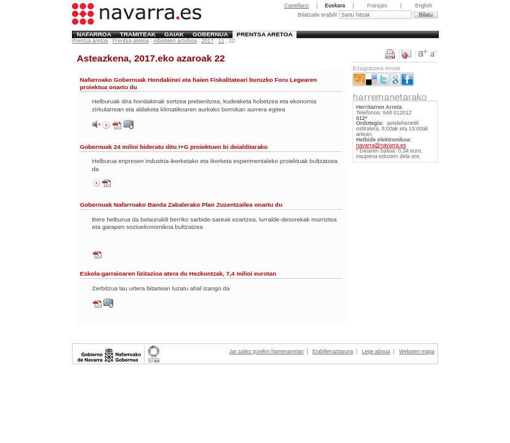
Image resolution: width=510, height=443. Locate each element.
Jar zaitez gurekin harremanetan (266, 351)
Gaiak (174, 34)
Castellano (296, 5)
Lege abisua (376, 351)
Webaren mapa (416, 351)
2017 (207, 41)
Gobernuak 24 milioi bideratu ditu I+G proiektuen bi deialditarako (174, 146)
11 (221, 41)
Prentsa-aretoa (131, 41)
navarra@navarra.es (381, 145)
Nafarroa (94, 34)
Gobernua (210, 34)
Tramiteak (138, 34)
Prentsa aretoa (265, 34)
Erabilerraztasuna (333, 351)
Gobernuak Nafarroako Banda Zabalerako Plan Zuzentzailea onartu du (181, 204)
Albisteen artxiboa (175, 41)
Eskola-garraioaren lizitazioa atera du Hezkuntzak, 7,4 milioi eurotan (178, 273)
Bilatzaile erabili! (318, 15)
